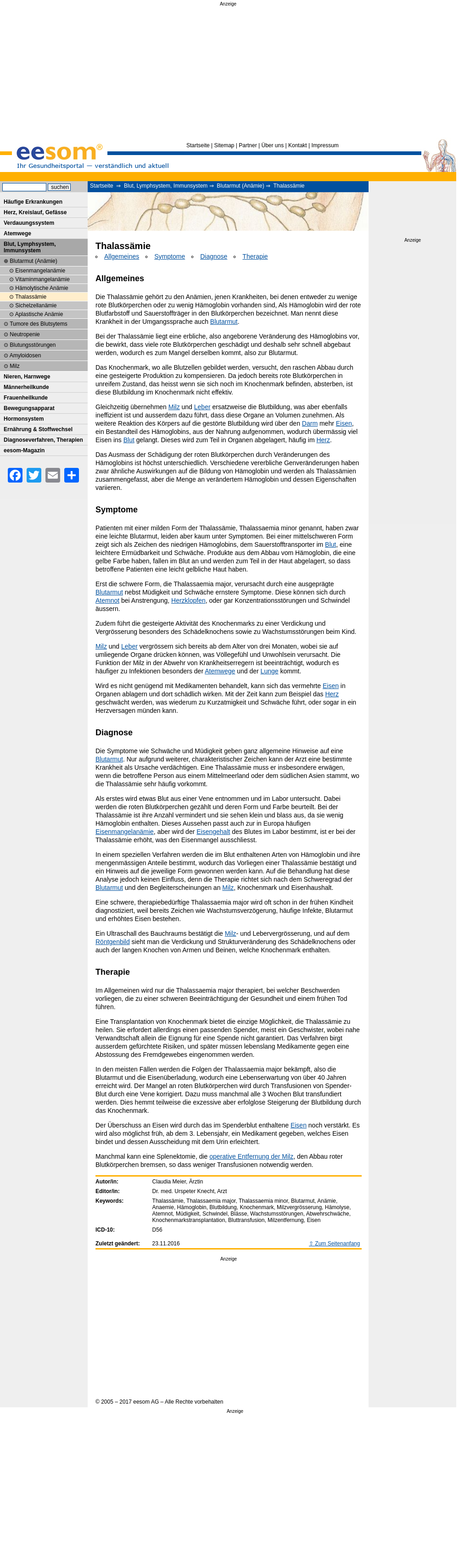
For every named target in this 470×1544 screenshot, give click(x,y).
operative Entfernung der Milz (251, 1156)
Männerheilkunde (26, 387)
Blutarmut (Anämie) (240, 186)
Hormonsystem (24, 419)
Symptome (169, 256)
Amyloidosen (25, 355)
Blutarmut (224, 321)
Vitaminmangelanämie (42, 279)
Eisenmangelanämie (124, 831)
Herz (323, 440)
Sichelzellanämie (35, 305)
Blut (128, 440)
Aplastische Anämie (39, 314)
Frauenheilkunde (26, 397)
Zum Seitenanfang (337, 1243)
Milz (174, 407)
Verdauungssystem (29, 223)
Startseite (198, 145)
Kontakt (297, 145)
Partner (248, 145)
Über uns (272, 145)
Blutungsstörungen (33, 345)
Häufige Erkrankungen (33, 202)
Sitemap (224, 145)
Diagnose (213, 256)
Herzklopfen (188, 600)
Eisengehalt (213, 831)
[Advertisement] (228, 72)
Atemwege (220, 671)
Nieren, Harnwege (27, 376)
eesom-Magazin (24, 450)
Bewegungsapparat (29, 408)
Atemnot (107, 600)
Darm (310, 423)
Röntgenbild (112, 941)
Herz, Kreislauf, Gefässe (35, 212)
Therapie (255, 256)
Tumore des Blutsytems (38, 324)
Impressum (324, 145)
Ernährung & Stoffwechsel (38, 429)
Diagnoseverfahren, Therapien (43, 440)
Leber (202, 407)
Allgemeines (121, 256)
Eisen (344, 423)
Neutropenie (24, 334)
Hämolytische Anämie (41, 288)
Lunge (270, 671)
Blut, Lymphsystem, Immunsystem (165, 186)
